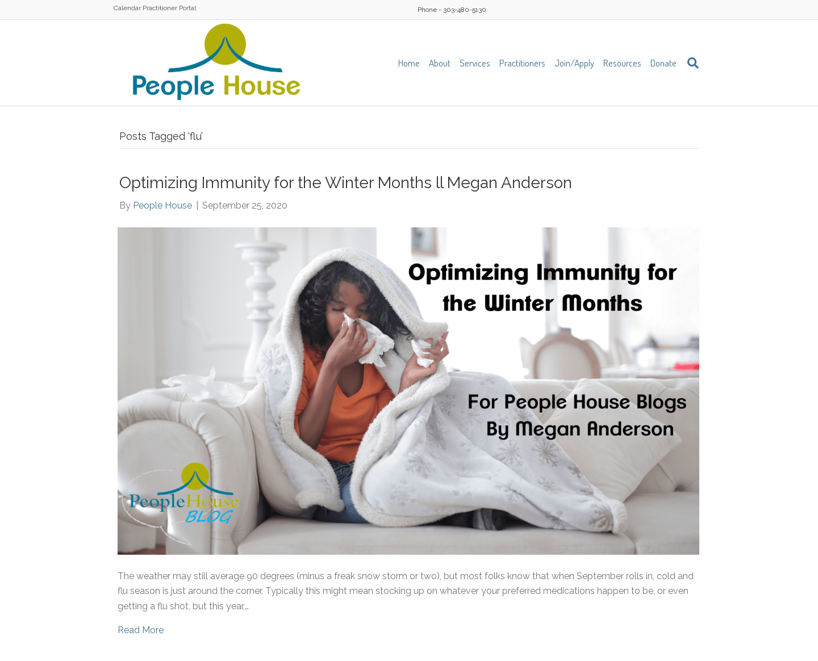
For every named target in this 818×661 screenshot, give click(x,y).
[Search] (690, 63)
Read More (141, 630)
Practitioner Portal (169, 8)
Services (475, 63)
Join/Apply (574, 63)
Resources (622, 63)
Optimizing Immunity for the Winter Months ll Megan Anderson (345, 182)
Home (409, 63)
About (439, 63)
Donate (663, 63)
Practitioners (522, 63)
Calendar (127, 8)
